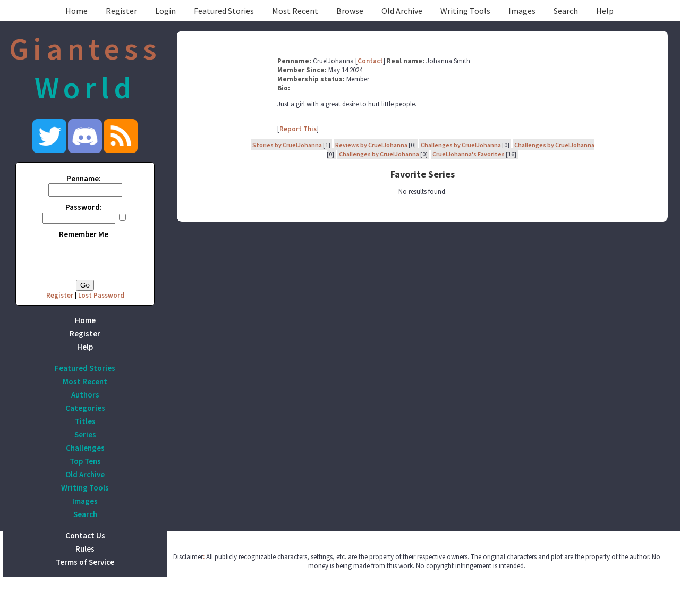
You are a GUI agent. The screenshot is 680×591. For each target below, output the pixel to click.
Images (522, 10)
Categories (85, 408)
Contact (370, 60)
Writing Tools (465, 10)
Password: (83, 207)
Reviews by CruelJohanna (371, 145)
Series (85, 434)
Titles (85, 421)
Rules (85, 549)
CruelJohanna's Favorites (468, 154)
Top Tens (85, 461)
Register (121, 10)
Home (76, 10)
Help (605, 10)
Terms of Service (85, 562)
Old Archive (401, 10)
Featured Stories (224, 10)
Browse (349, 10)
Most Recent (295, 10)
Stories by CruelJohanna (287, 145)
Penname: (83, 178)
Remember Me (83, 234)
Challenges (85, 448)
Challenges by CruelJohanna (461, 145)
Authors (85, 395)
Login (165, 10)
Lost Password (101, 295)
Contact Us (85, 535)
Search (566, 10)
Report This (298, 128)
